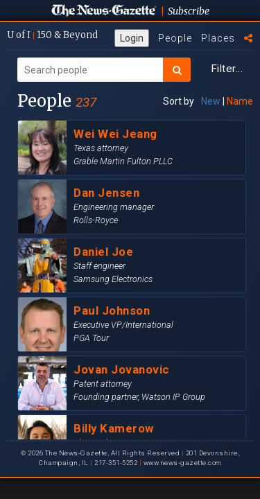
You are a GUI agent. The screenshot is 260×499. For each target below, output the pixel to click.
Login (132, 38)
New (210, 101)
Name (240, 101)
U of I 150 (52, 35)
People (175, 38)
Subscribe (188, 11)
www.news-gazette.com (182, 462)
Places (218, 38)
